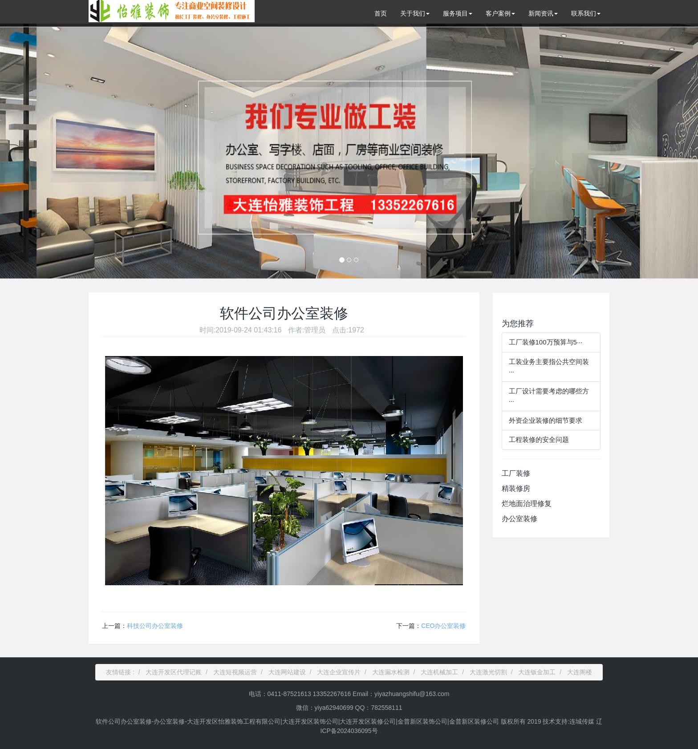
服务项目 (457, 13)
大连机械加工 (439, 672)
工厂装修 (516, 473)
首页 (380, 13)
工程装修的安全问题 (539, 439)
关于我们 (415, 13)
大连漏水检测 (391, 672)
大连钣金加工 (537, 672)
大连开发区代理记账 (174, 672)
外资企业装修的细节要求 (545, 420)
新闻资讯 (543, 13)
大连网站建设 (287, 672)
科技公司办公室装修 (155, 625)
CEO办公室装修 (443, 625)
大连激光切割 (488, 672)
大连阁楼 (579, 672)
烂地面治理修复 (527, 503)
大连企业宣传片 (339, 672)
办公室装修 (519, 518)
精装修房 (516, 488)
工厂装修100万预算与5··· (546, 342)
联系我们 (586, 13)
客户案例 (500, 13)
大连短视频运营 (235, 672)
